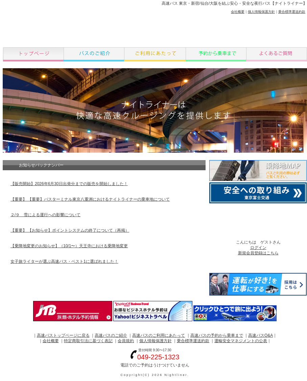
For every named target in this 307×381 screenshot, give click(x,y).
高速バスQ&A (260, 335)
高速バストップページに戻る (63, 335)
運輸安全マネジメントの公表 (240, 340)
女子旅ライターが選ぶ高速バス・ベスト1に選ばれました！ (64, 261)
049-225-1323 (158, 357)
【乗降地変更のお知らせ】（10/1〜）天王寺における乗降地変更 (69, 246)
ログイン (258, 247)
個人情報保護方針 (261, 12)
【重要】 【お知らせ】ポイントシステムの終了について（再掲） (69, 230)
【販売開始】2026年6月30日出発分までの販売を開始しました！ (69, 183)
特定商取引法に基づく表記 (88, 340)
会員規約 (126, 340)
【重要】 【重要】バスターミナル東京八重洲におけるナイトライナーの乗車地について (90, 199)
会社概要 (237, 12)
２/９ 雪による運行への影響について (45, 214)
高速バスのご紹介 (111, 335)
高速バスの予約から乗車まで (216, 335)
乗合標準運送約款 (291, 12)
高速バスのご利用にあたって (158, 335)
